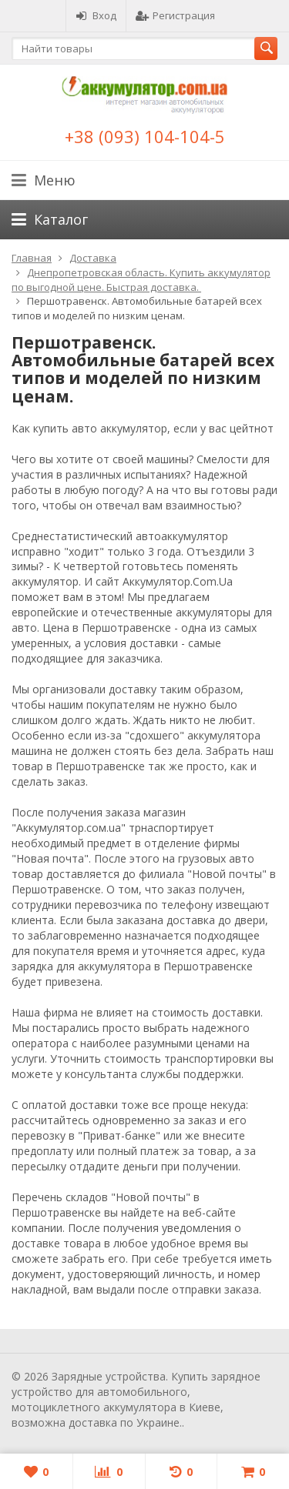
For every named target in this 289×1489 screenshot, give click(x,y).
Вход (96, 15)
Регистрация (175, 15)
